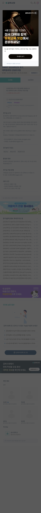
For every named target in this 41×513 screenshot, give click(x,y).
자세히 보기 (20, 56)
